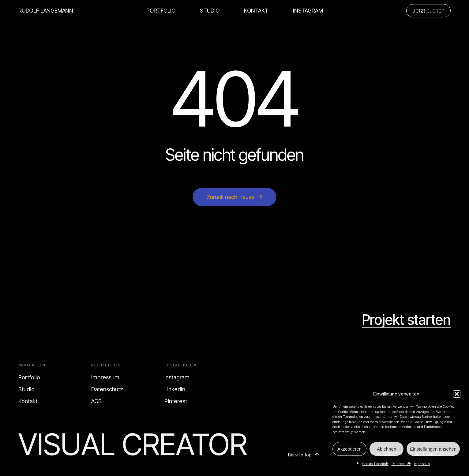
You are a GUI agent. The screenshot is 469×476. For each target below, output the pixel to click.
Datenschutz (401, 464)
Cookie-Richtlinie (375, 464)
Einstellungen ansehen (433, 449)
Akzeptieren (349, 449)
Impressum (422, 464)
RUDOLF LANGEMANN (45, 10)
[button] (457, 394)
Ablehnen (386, 449)
